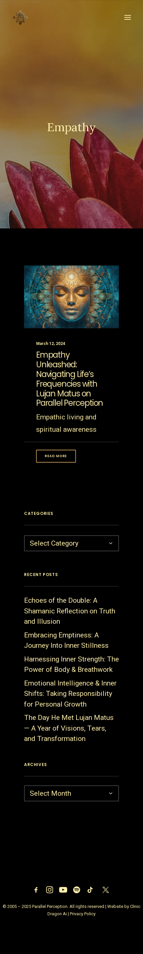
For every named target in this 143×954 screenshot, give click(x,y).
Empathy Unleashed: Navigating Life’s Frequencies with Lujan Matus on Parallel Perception (69, 389)
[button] (127, 17)
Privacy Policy (83, 913)
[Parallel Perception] (20, 17)
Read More (56, 466)
